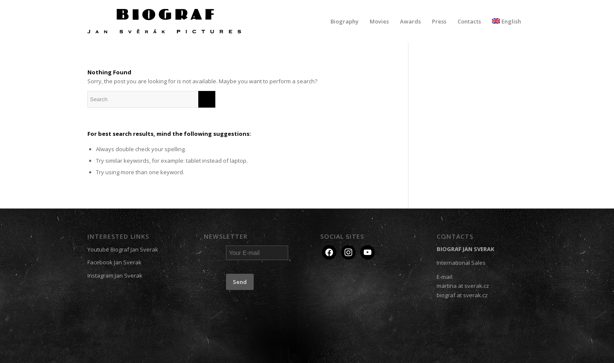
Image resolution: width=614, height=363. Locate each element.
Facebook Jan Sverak (114, 262)
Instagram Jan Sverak (114, 275)
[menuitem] (344, 21)
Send (240, 282)
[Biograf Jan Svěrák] (164, 21)
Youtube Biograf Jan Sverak (122, 249)
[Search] (151, 99)
